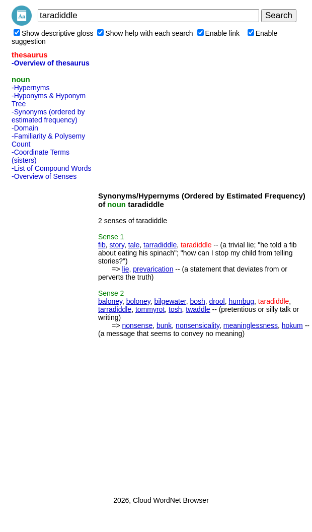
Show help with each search (145, 33)
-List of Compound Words (51, 168)
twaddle (198, 309)
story (117, 245)
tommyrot (150, 309)
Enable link (218, 33)
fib (102, 245)
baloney (110, 301)
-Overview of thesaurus (51, 63)
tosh (175, 309)
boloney (138, 301)
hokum (292, 325)
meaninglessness (250, 325)
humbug (241, 301)
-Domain (25, 128)
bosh (197, 301)
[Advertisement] (52, 335)
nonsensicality (197, 325)
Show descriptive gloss (53, 33)
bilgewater (170, 301)
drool (217, 301)
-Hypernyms (30, 88)
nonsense (137, 325)
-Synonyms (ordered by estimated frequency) (48, 116)
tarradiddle (160, 245)
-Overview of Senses (44, 176)
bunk (164, 325)
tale (134, 245)
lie (125, 269)
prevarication (153, 269)
